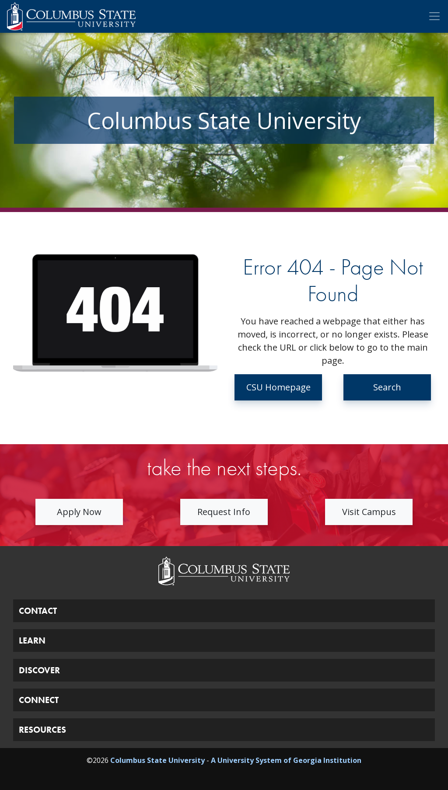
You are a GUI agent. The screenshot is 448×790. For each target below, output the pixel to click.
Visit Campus (369, 512)
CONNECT (39, 700)
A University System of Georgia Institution (286, 760)
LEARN (32, 640)
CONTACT (38, 611)
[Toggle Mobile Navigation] (434, 16)
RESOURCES (42, 729)
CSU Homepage (278, 387)
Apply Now (79, 512)
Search (387, 387)
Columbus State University (157, 760)
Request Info (223, 512)
